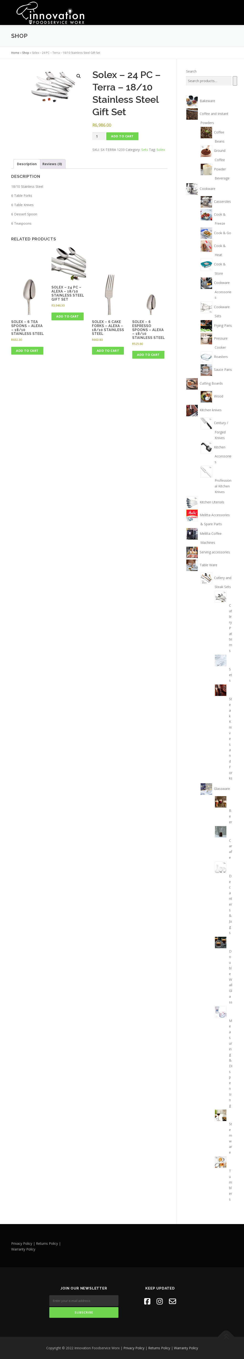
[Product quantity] (98, 136)
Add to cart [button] (27, 350)
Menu (228, 9)
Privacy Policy (133, 1347)
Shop (25, 52)
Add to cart (122, 136)
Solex (161, 149)
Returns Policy (159, 1347)
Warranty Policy (186, 1347)
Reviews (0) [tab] (52, 163)
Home (15, 52)
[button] (78, 76)
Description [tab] (27, 163)
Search (191, 71)
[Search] (235, 80)
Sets (144, 149)
